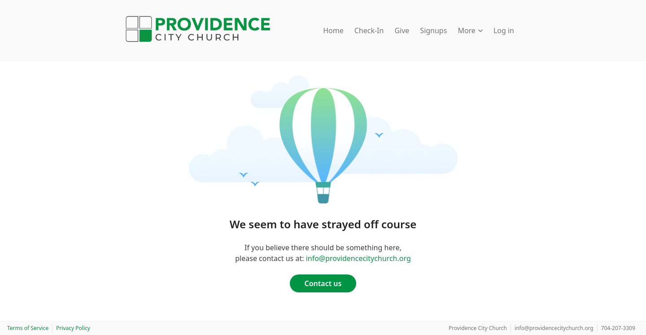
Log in (503, 30)
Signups (433, 30)
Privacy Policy (73, 328)
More (470, 30)
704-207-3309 (618, 328)
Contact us (323, 283)
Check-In (369, 30)
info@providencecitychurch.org (358, 258)
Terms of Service (27, 328)
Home (333, 30)
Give (401, 30)
